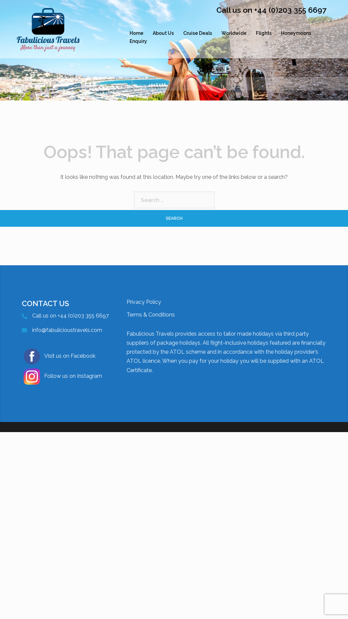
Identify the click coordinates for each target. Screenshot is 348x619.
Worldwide (234, 33)
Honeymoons (296, 33)
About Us (163, 33)
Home (136, 33)
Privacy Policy (144, 302)
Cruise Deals (197, 33)
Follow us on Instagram (62, 376)
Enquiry (138, 41)
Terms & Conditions (151, 315)
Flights (264, 33)
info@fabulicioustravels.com (67, 330)
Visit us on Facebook (58, 356)
